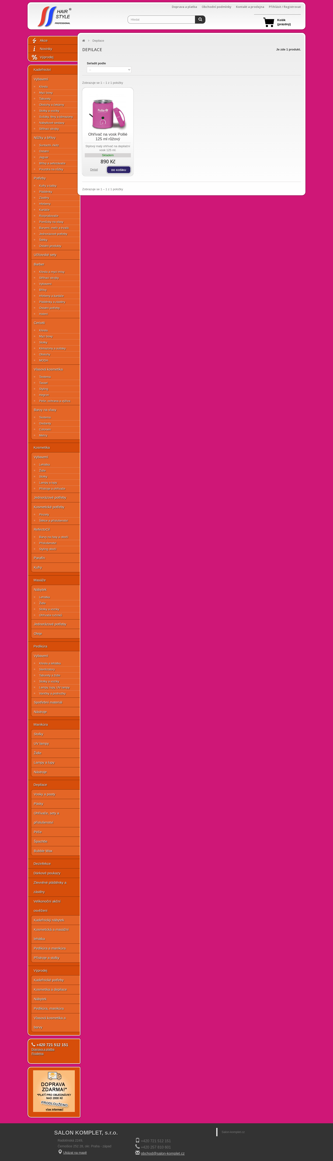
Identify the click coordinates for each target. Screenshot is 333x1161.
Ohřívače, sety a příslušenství (46, 817)
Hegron (44, 395)
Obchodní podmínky (216, 7)
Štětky (43, 240)
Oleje (38, 633)
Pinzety (44, 514)
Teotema (45, 377)
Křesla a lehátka (50, 663)
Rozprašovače (48, 216)
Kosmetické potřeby (49, 507)
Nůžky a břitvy (45, 138)
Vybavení (41, 79)
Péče (38, 832)
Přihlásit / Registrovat (285, 7)
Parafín (39, 558)
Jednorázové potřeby (53, 234)
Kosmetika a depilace (50, 989)
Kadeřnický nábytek (49, 920)
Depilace (40, 785)
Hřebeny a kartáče (51, 296)
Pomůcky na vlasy (51, 222)
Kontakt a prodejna (250, 7)
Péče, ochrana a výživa (54, 401)
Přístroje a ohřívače (52, 488)
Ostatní (44, 151)
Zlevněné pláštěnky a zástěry (50, 887)
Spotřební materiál (48, 702)
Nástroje (40, 712)
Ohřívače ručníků (50, 615)
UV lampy (41, 743)
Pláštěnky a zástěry (52, 302)
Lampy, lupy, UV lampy (54, 687)
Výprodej (42, 57)
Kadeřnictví (42, 70)
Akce (39, 40)
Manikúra (41, 724)
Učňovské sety (45, 255)
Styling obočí (47, 549)
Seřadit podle (96, 63)
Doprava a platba (184, 7)
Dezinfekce (42, 863)
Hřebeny (44, 203)
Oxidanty (45, 423)
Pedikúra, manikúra (49, 1008)
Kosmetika (42, 447)
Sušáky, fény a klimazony (56, 116)
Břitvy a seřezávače (52, 163)
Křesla (43, 86)
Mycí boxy (46, 92)
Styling (43, 389)
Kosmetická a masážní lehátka (51, 934)
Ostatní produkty (50, 246)
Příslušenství (47, 543)
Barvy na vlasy (45, 410)
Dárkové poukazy (47, 873)
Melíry (43, 435)
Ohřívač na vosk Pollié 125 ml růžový (107, 136)
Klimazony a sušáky (52, 348)
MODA (43, 360)
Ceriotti (39, 323)
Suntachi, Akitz (49, 145)
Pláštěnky (45, 191)
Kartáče (44, 210)
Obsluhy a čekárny (51, 104)
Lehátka (44, 464)
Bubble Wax (43, 851)
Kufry (38, 567)
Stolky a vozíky (49, 110)
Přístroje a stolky (47, 958)
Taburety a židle (49, 675)
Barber (39, 264)
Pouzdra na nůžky (51, 169)
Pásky (38, 804)
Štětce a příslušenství (53, 520)
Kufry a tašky (48, 185)
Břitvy (43, 290)
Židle (42, 470)
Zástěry (44, 197)
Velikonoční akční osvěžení (47, 905)
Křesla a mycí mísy (52, 272)
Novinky (41, 49)
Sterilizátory (47, 669)
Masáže (40, 580)
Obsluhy (44, 354)
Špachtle (40, 841)
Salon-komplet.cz (233, 1132)
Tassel (43, 383)
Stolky (43, 342)
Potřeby (40, 178)
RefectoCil (42, 529)
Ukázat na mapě (75, 1153)
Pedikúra (40, 646)
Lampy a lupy (48, 482)
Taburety (45, 98)
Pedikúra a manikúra (50, 948)
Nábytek (40, 589)
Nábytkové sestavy (51, 123)
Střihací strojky (49, 129)
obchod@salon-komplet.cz (163, 1153)
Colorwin (45, 429)
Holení (43, 314)
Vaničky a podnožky (52, 693)
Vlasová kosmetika (48, 369)
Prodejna (37, 1053)
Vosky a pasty (44, 794)
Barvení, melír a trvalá (54, 228)
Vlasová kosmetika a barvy (50, 1022)
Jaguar (43, 157)
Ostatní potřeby (49, 308)
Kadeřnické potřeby (49, 980)
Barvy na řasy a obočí (53, 537)
